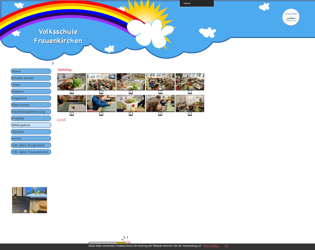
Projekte (18, 118)
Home (187, 3)
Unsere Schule (22, 78)
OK (226, 245)
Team (16, 85)
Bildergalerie (21, 125)
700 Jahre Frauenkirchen (30, 152)
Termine (18, 132)
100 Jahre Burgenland (28, 145)
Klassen (18, 91)
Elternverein (21, 105)
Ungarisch (19, 98)
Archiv (16, 138)
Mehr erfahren (211, 245)
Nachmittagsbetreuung (28, 111)
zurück (61, 119)
